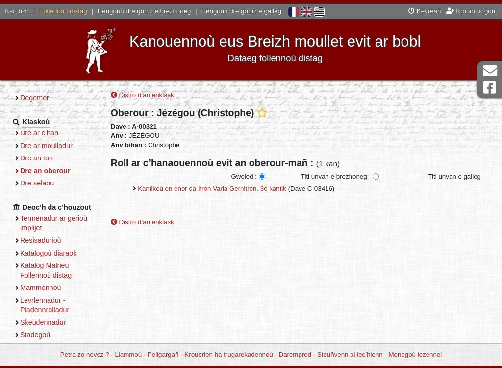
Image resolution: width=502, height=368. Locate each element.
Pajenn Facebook (489, 87)
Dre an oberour (45, 171)
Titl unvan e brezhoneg (334, 176)
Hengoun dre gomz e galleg (241, 11)
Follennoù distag (63, 11)
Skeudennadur (43, 322)
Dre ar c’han (39, 133)
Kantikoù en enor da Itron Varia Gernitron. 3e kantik (212, 188)
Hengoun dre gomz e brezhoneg (144, 11)
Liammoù (128, 354)
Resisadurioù (40, 240)
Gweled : (243, 176)
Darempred (295, 354)
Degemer (34, 98)
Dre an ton (36, 158)
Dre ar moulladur (46, 146)
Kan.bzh (17, 11)
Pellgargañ (163, 354)
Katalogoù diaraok (48, 253)
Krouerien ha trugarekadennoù (228, 354)
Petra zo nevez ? (84, 354)
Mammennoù (40, 287)
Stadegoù (35, 335)
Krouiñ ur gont (471, 11)
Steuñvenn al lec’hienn (350, 354)
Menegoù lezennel (415, 354)
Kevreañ (424, 11)
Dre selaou (37, 183)
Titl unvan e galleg (454, 176)
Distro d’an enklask (142, 95)
